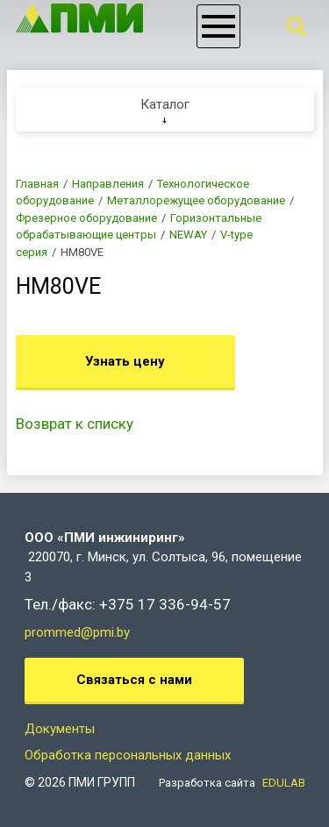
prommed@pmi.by (77, 632)
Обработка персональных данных (128, 755)
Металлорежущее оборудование (196, 200)
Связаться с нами (134, 680)
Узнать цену (125, 361)
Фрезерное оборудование (86, 218)
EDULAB (283, 782)
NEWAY (188, 234)
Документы (60, 729)
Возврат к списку (74, 423)
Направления (108, 183)
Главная (37, 183)
